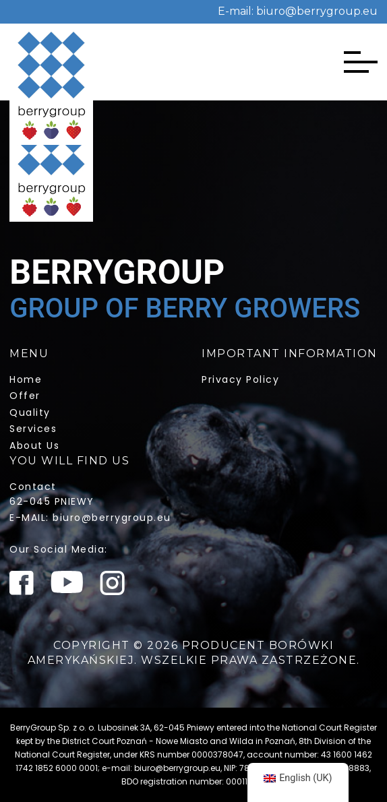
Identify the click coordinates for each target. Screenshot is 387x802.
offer (24, 395)
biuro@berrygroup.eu (316, 11)
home (25, 379)
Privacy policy (240, 379)
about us (34, 445)
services (33, 428)
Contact (33, 486)
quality (30, 412)
